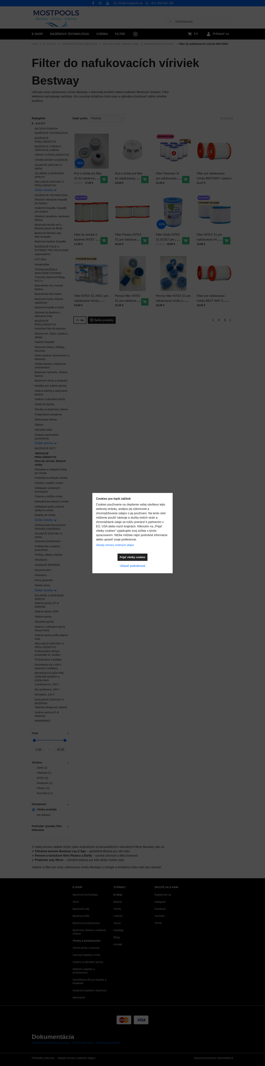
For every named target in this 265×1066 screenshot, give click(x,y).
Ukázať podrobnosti (132, 565)
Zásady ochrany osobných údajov (115, 545)
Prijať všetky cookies (132, 557)
